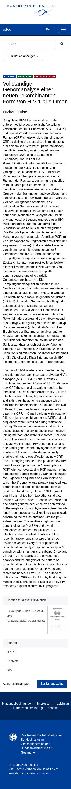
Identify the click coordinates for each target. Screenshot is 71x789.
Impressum (44, 703)
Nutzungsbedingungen (17, 703)
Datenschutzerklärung (28, 708)
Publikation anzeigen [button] (23, 56)
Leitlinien (63, 703)
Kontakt (52, 708)
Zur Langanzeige (52, 683)
